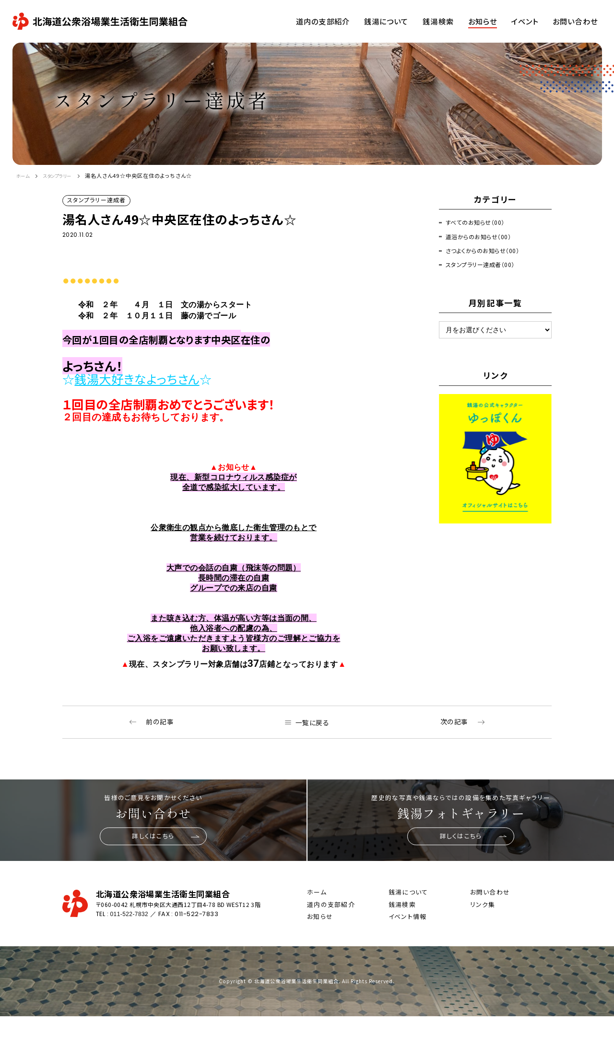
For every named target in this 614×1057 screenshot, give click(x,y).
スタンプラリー (65, 175)
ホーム (24, 175)
